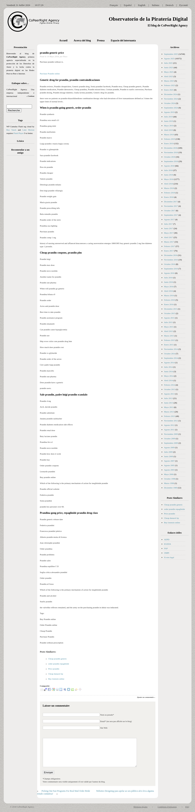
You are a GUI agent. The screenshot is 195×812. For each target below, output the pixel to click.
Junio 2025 (168, 67)
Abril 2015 (168, 331)
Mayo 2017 (168, 233)
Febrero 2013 (169, 416)
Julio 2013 (168, 398)
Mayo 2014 (168, 376)
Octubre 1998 (169, 479)
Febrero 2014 (169, 385)
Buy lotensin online (56, 679)
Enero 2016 (169, 304)
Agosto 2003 (169, 470)
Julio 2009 (168, 452)
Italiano (155, 5)
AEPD (167, 539)
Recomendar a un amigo (20, 151)
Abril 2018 (168, 184)
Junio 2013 (168, 403)
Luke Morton (28, 130)
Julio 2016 (168, 277)
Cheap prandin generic (57, 659)
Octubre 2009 (169, 438)
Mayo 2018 (168, 179)
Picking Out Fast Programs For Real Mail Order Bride (66, 791)
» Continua (30, 96)
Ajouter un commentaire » (146, 697)
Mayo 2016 (168, 286)
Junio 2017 (168, 228)
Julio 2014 (168, 367)
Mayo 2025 (168, 72)
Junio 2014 (168, 371)
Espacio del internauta (123, 40)
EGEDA (167, 544)
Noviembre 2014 (171, 349)
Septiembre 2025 (171, 54)
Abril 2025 (168, 76)
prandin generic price (52, 52)
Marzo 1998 (169, 483)
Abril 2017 (168, 237)
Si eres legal (169, 557)
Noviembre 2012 (171, 421)
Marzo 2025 (169, 81)
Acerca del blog (82, 40)
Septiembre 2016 (171, 268)
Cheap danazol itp (55, 674)
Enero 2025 (169, 90)
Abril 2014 (168, 380)
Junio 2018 (168, 175)
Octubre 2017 (169, 210)
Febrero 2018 (169, 192)
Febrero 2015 (169, 340)
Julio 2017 (168, 224)
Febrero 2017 (169, 246)
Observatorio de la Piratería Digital (148, 19)
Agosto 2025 (169, 58)
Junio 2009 (168, 456)
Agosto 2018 (169, 166)
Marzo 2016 (169, 295)
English (141, 5)
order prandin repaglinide (58, 664)
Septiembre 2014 (171, 358)
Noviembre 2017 (171, 206)
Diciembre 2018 (170, 148)
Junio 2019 (168, 121)
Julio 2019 (168, 116)
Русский (183, 5)
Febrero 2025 (169, 85)
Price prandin (53, 669)
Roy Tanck (11, 130)
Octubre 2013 (169, 389)
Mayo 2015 (168, 327)
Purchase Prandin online (50, 73)
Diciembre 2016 (170, 255)
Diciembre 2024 (170, 94)
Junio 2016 (168, 282)
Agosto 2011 (169, 429)
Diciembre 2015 (170, 309)
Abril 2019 (168, 130)
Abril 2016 (168, 291)
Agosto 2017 (169, 219)
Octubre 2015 (169, 313)
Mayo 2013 (168, 407)
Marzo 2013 (169, 412)
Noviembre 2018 (171, 152)
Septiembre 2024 (171, 108)
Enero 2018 (169, 197)
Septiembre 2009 (171, 443)
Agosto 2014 (169, 362)
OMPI (166, 553)
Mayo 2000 (168, 474)
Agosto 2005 (169, 465)
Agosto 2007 (169, 461)
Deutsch (170, 5)
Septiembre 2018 (171, 161)
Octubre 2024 (169, 103)
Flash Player (19, 133)
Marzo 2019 (169, 134)
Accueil (63, 40)
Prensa (101, 40)
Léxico (20, 141)
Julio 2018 (168, 170)
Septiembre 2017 (171, 215)
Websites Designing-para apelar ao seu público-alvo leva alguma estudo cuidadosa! (95, 792)
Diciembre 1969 (170, 488)
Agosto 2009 (169, 447)
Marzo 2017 (169, 242)
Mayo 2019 (168, 125)
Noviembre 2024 (171, 99)
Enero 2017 (169, 251)
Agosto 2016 (169, 273)
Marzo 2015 (169, 336)
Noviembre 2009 (171, 434)
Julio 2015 (168, 322)
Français (114, 5)
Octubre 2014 (169, 353)
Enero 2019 (169, 143)
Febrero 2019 (169, 139)
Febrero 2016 (169, 300)
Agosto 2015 (169, 318)
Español (128, 5)
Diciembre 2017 (170, 201)
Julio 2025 (168, 63)
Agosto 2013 (169, 394)
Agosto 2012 (169, 425)
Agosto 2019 (169, 112)
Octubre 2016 (169, 264)
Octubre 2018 (169, 157)
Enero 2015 (169, 345)
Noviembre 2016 (171, 260)
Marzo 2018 (169, 188)
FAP (166, 548)
